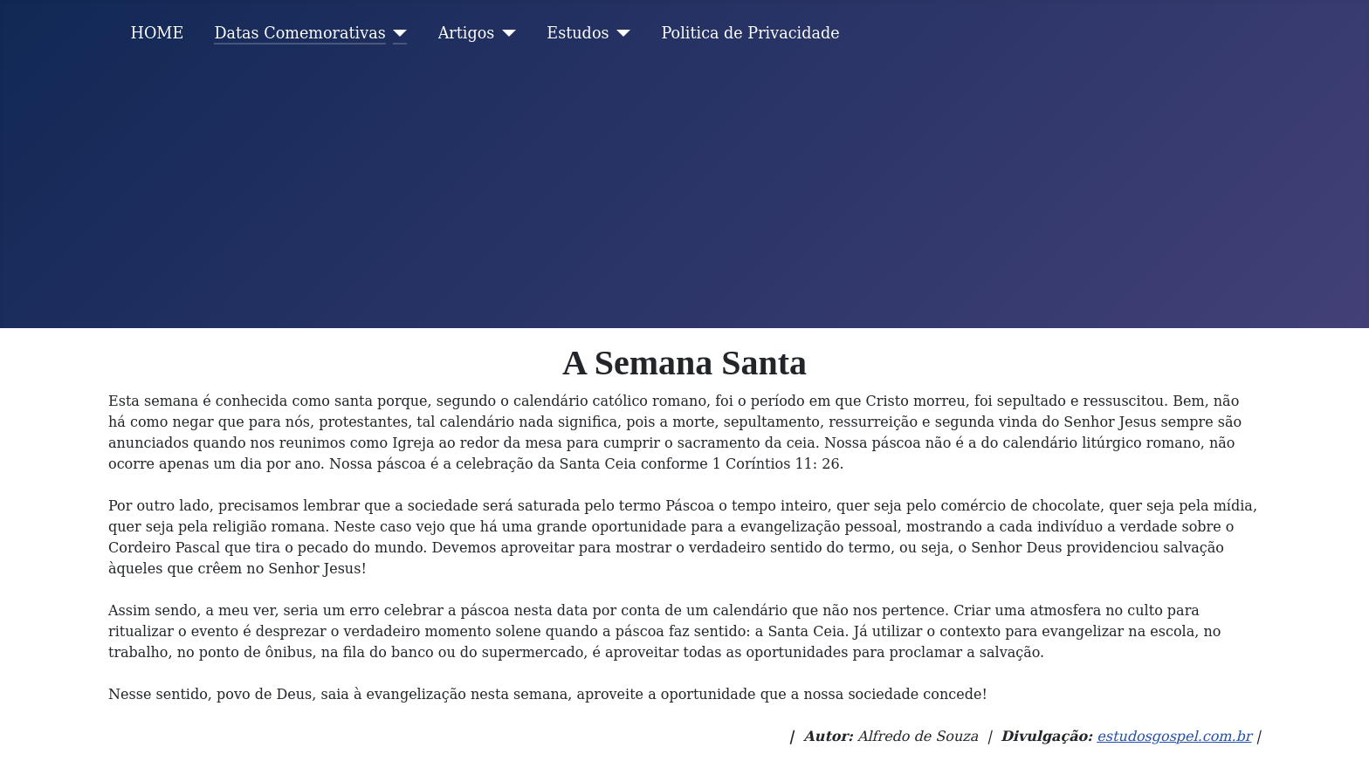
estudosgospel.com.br (1174, 736)
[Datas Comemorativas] (397, 33)
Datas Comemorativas (299, 33)
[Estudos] (620, 33)
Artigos (466, 33)
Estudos (578, 33)
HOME (157, 33)
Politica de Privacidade (751, 33)
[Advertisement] (684, 197)
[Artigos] (505, 33)
